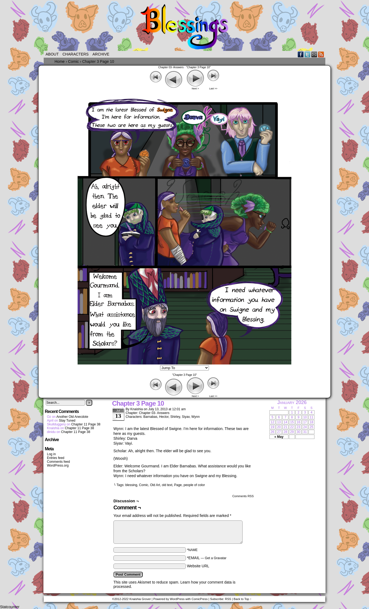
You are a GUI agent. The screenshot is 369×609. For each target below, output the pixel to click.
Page (178, 485)
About (52, 54)
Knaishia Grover (140, 599)
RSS (321, 54)
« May (278, 437)
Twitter (307, 54)
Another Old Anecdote (72, 417)
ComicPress (200, 599)
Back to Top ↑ (243, 599)
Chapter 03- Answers (170, 67)
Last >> (213, 88)
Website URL (198, 566)
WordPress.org (58, 465)
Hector (163, 417)
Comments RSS (243, 496)
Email (314, 54)
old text (167, 485)
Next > (195, 88)
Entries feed (55, 458)
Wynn (195, 417)
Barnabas (150, 417)
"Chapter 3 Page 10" (198, 67)
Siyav (185, 417)
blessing (131, 485)
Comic (143, 485)
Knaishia (136, 409)
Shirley (175, 417)
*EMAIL (207, 558)
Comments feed (58, 462)
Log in (51, 454)
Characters (75, 54)
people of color (194, 485)
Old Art (155, 485)
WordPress (177, 599)
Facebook (300, 54)
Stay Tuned (67, 420)
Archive (101, 54)
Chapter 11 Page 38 (85, 424)
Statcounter (10, 607)
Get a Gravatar (215, 558)
